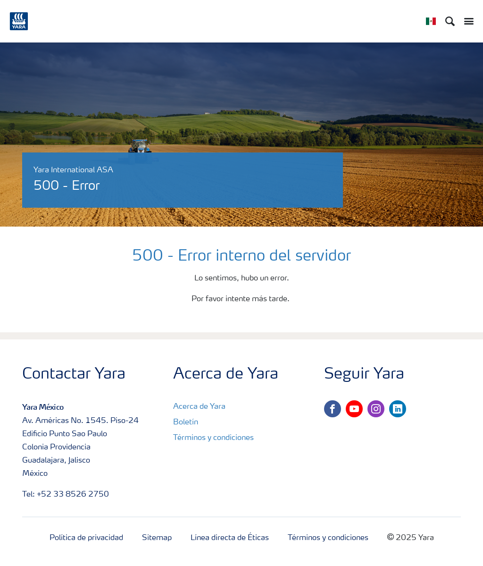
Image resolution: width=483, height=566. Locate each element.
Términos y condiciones (213, 438)
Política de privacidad (86, 538)
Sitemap (157, 538)
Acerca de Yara (199, 407)
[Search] (450, 21)
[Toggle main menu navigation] (466, 21)
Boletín (185, 422)
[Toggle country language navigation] (431, 21)
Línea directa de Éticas (230, 538)
